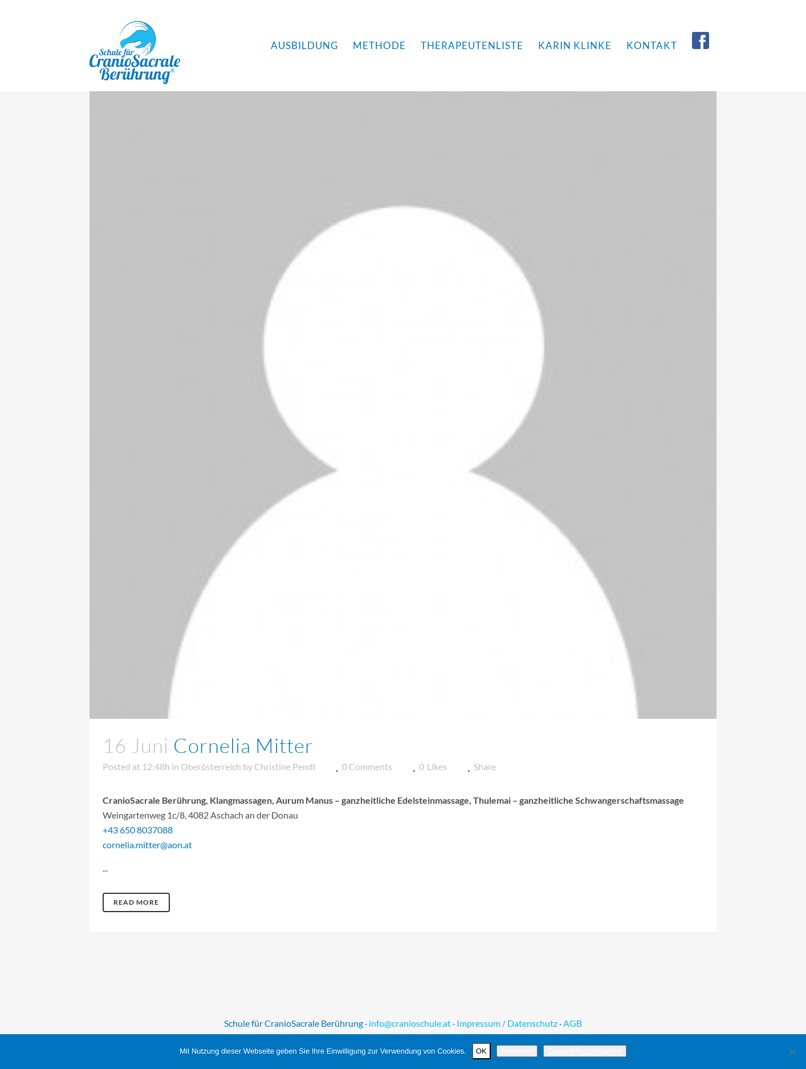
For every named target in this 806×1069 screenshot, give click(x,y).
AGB (572, 1023)
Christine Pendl (284, 766)
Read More (136, 902)
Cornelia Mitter (243, 745)
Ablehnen (517, 1051)
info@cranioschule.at (410, 1023)
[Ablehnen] (791, 1052)
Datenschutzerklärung (585, 1051)
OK (481, 1051)
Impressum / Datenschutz (507, 1023)
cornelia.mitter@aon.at (147, 844)
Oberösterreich (211, 766)
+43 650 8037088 (138, 829)
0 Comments (367, 766)
